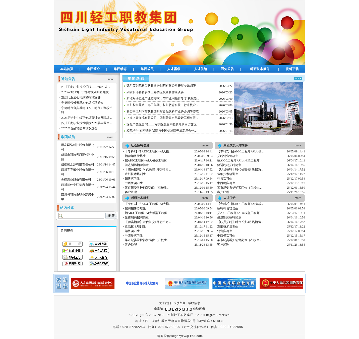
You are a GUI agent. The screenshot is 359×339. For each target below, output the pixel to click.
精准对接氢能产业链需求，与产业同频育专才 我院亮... (163, 98)
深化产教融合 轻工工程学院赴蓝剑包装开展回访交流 (162, 124)
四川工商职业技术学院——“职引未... (85, 87)
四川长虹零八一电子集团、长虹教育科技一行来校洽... (162, 105)
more (110, 79)
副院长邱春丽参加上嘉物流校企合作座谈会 (155, 92)
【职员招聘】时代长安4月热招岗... (148, 169)
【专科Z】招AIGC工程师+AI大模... (148, 151)
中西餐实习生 (134, 183)
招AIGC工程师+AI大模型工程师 (146, 160)
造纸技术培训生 (135, 174)
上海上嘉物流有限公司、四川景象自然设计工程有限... (162, 118)
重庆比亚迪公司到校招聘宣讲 (80, 97)
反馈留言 (179, 303)
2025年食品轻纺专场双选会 (79, 128)
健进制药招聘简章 (137, 165)
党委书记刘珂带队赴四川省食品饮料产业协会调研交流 (163, 111)
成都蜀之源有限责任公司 (77, 164)
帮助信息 (194, 303)
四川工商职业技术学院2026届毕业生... (86, 123)
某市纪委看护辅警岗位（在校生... (147, 187)
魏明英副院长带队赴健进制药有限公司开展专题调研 (161, 85)
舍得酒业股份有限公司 (76, 179)
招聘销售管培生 (135, 156)
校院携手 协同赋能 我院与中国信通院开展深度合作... (162, 130)
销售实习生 (132, 178)
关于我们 (165, 303)
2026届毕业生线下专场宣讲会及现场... (86, 118)
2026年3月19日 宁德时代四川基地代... (86, 92)
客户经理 (131, 192)
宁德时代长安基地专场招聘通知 (82, 102)
